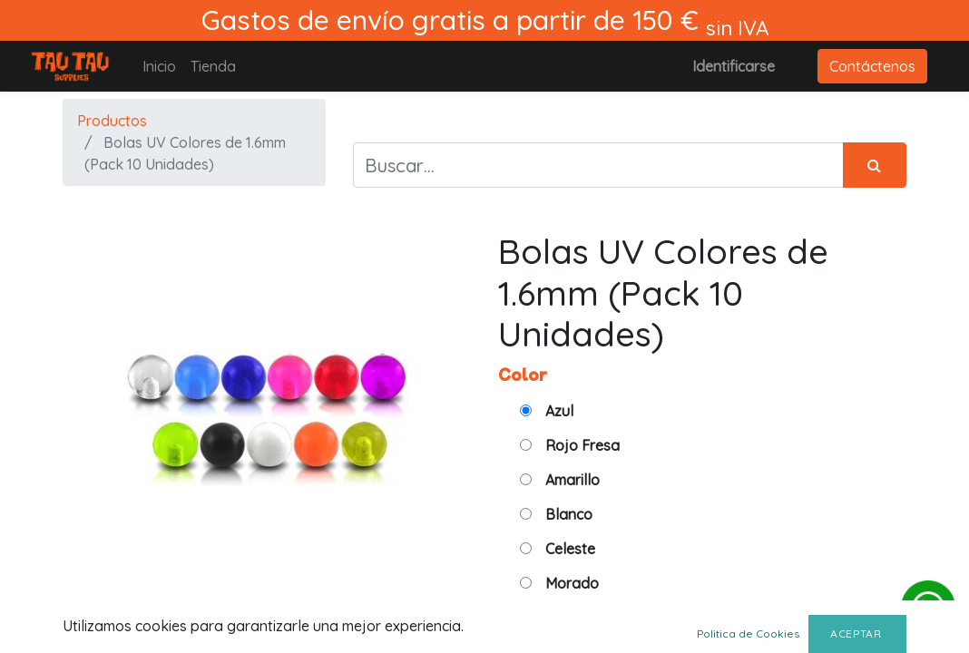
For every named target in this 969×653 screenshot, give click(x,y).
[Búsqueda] (874, 165)
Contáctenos (872, 66)
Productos (112, 121)
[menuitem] (159, 66)
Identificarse (733, 66)
